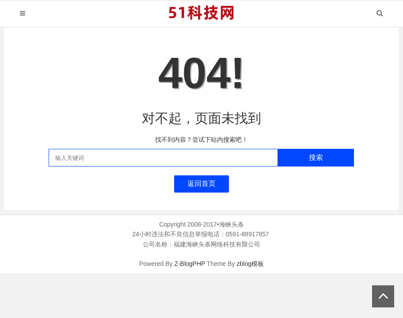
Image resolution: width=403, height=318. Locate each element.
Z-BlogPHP (189, 263)
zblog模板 (249, 263)
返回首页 (201, 183)
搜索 (316, 157)
